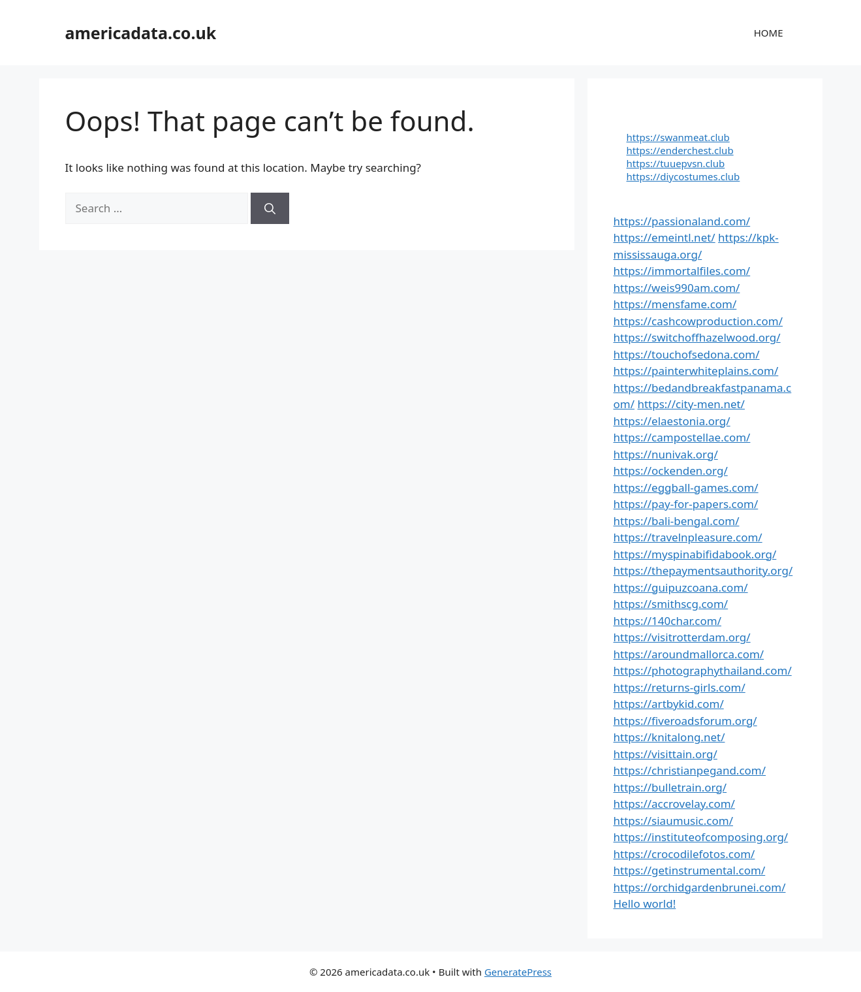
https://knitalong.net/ (669, 736)
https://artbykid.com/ (669, 703)
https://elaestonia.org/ (672, 420)
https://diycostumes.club (683, 176)
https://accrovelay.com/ (674, 803)
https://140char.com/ (667, 620)
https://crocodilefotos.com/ (684, 853)
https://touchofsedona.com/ (687, 354)
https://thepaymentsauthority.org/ (703, 570)
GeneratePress (518, 971)
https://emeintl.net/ (664, 237)
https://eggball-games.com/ (686, 487)
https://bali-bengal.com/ (677, 520)
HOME (768, 32)
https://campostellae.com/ (682, 437)
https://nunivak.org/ (666, 454)
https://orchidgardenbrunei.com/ (700, 887)
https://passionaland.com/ (682, 221)
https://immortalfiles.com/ (682, 270)
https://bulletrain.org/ (670, 787)
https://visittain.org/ (665, 753)
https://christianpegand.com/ (690, 770)
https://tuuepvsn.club (676, 163)
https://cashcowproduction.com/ (698, 320)
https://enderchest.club (680, 150)
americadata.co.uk (141, 33)
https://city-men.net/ (691, 403)
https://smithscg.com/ (671, 603)
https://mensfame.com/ (675, 304)
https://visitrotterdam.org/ (682, 637)
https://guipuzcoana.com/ (681, 587)
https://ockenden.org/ (671, 470)
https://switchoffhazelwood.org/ (697, 337)
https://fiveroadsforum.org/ (685, 720)
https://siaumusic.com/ (673, 820)
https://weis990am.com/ (677, 287)
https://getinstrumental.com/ (690, 870)
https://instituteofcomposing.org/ (701, 836)
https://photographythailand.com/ (703, 670)
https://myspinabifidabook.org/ (695, 554)
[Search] (270, 208)
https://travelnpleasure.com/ (688, 537)
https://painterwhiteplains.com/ (696, 370)
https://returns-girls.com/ (679, 687)
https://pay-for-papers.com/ (686, 503)
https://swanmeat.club (678, 137)
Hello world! (645, 903)
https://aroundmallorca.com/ (689, 654)
